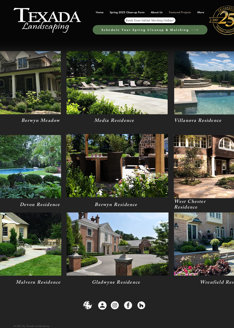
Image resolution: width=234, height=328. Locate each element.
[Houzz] (141, 305)
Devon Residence (40, 205)
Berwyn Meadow (40, 121)
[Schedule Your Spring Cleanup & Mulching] (150, 30)
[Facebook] (128, 305)
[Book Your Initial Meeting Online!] (149, 20)
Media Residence (114, 121)
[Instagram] (115, 305)
